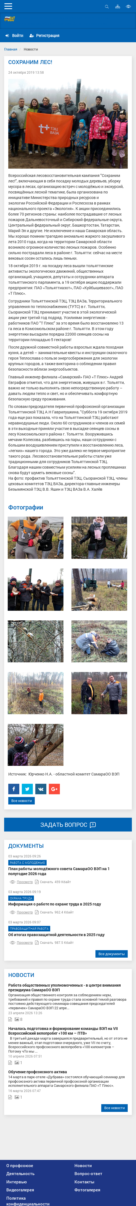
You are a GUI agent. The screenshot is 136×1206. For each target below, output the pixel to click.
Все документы (111, 953)
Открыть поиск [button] (106, 6)
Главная (10, 49)
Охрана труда (21, 898)
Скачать (44, 882)
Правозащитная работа (29, 928)
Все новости (21, 800)
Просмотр (21, 882)
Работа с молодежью (27, 862)
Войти (14, 35)
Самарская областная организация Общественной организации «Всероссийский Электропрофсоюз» (64, 20)
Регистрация (44, 35)
